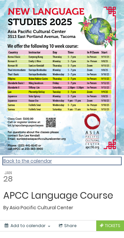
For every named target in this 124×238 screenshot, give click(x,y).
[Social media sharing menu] (67, 226)
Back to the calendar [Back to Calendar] (27, 161)
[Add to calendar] (27, 226)
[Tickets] (110, 225)
